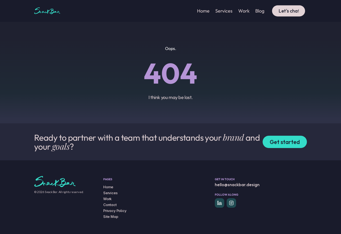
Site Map (110, 216)
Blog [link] (260, 11)
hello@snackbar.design (237, 184)
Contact (110, 204)
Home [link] (203, 11)
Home (108, 187)
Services (110, 193)
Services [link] (224, 11)
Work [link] (244, 11)
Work (107, 199)
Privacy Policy (114, 210)
